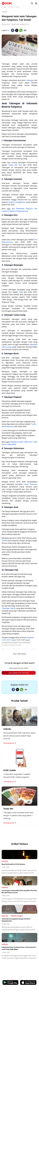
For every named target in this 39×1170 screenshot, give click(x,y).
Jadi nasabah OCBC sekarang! (19, 673)
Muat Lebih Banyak (19, 654)
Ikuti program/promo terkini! (18, 668)
